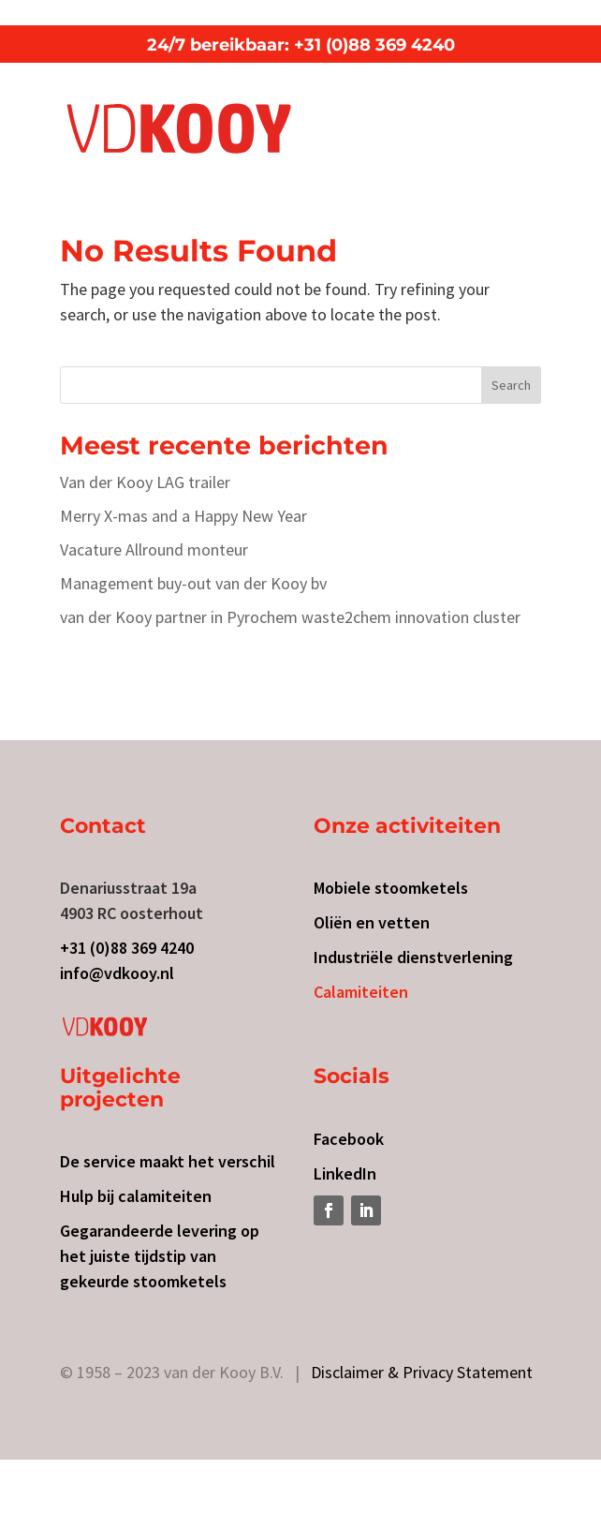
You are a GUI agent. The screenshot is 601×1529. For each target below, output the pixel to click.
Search (511, 385)
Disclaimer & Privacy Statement (422, 1372)
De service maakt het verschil (167, 1161)
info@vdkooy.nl (117, 973)
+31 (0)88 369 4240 (127, 947)
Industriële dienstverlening (413, 957)
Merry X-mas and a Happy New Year (183, 516)
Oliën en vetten (372, 922)
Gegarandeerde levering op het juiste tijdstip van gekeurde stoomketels (159, 1256)
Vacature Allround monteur (154, 549)
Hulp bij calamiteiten (136, 1196)
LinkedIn (345, 1173)
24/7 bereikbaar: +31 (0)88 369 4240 (301, 45)
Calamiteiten (361, 991)
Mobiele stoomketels (391, 887)
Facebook (349, 1139)
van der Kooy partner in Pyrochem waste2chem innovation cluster (290, 617)
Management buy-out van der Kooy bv (193, 583)
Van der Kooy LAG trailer (145, 482)
